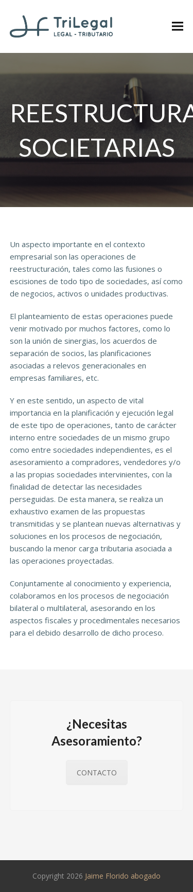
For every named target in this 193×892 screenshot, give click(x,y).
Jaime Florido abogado (123, 876)
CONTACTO (97, 772)
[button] (177, 26)
